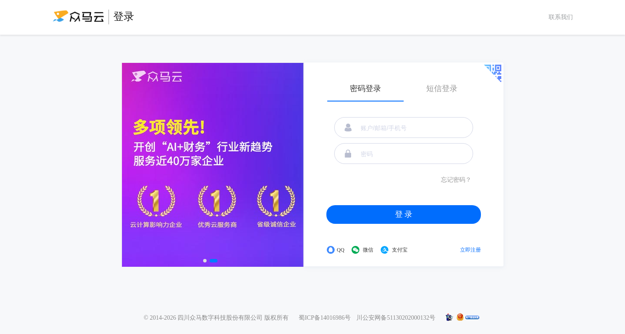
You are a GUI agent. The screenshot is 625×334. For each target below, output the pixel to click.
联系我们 (561, 17)
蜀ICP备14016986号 (325, 317)
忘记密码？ (456, 180)
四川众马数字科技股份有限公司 (220, 317)
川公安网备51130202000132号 (395, 317)
